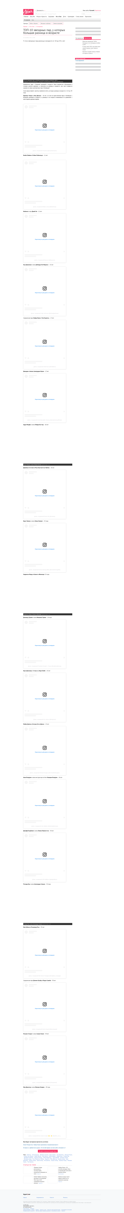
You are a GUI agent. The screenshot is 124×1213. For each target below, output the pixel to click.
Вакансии (63, 1210)
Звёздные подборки (46, 23)
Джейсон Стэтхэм (44, 1154)
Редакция (32, 1208)
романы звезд (61, 1159)
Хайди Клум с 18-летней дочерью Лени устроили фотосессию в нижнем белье (64, 1170)
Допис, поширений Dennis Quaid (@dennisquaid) (44, 1029)
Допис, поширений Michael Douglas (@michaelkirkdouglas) (45, 772)
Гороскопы (88, 16)
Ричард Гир (66, 1156)
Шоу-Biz (32, 16)
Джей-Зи (47, 1159)
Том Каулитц (30, 1162)
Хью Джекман (60, 1154)
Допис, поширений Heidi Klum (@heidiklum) (45, 366)
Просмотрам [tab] (87, 38)
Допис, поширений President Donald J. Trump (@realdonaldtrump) (44, 666)
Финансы (65, 1197)
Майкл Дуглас (37, 1156)
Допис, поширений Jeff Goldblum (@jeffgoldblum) (44, 879)
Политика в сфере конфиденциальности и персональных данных (48, 1210)
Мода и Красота (41, 16)
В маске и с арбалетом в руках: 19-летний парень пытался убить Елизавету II (44, 1148)
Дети (64, 16)
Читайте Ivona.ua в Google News (48, 1151)
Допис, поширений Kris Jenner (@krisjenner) (44, 719)
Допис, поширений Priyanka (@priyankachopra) (45, 150)
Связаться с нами (43, 1209)
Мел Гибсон (45, 1156)
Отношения (27, 19)
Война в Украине (34, 23)
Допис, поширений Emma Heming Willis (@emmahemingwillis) (44, 569)
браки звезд (40, 1160)
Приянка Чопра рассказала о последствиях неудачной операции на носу (40, 1171)
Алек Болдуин (35, 1154)
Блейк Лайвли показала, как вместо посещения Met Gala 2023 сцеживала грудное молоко (40, 1180)
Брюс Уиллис (53, 1154)
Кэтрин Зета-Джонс (28, 1156)
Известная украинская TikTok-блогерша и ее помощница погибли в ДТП (91, 43)
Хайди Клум (59, 1156)
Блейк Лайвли (52, 1156)
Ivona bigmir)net (79, 60)
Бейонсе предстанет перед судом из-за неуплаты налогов (64, 1178)
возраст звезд (54, 1160)
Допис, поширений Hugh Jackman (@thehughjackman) (44, 313)
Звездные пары (27, 1159)
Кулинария (71, 16)
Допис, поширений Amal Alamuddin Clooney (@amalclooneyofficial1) (45, 420)
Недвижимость (40, 1197)
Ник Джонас (47, 1160)
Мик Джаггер (53, 1159)
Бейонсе (29, 1154)
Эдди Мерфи (56, 1157)
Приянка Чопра (62, 1160)
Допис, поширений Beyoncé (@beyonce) (44, 260)
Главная (26, 16)
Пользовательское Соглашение (29, 1210)
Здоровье (51, 16)
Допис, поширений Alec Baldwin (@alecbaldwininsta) (44, 826)
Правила (37, 1209)
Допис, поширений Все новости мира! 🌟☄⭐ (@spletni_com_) (45, 1135)
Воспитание (61, 1173)
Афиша (25, 1197)
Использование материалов (66, 1209)
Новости (39, 1173)
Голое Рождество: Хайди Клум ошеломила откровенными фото (40, 1145)
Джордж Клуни (68, 1154)
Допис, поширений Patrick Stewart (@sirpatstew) (44, 1082)
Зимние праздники (57, 23)
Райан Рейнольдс (47, 1157)
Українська (98, 10)
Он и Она (58, 16)
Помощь (33, 1209)
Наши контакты (26, 1208)
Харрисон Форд (38, 1157)
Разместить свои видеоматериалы (53, 1209)
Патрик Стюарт (32, 1160)
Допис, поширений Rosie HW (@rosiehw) (44, 516)
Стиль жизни (79, 16)
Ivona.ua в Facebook (26, 1209)
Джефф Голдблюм (28, 1157)
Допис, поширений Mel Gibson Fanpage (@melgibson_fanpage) (45, 975)
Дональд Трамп (64, 1157)
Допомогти (40, 10)
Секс (33, 19)
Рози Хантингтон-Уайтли (38, 1159)
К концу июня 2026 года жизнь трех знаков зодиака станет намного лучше (91, 48)
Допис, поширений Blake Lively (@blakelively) (44, 206)
